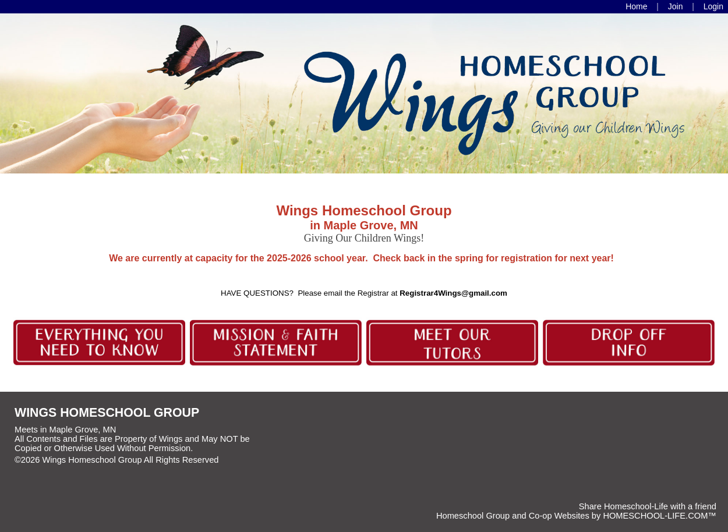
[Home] (636, 6)
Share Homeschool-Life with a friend (647, 506)
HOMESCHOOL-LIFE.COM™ (659, 515)
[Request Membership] (675, 6)
